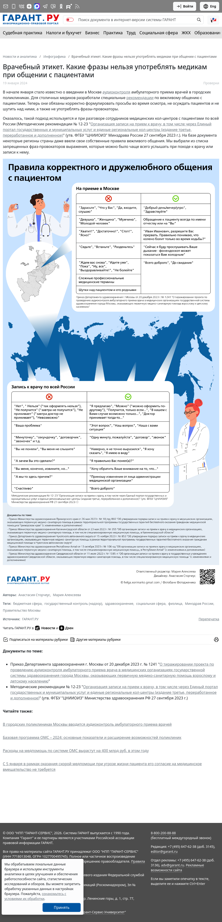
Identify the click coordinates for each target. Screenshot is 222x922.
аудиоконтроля (116, 92)
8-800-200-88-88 (163, 833)
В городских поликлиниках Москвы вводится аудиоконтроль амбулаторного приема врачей (87, 724)
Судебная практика (22, 32)
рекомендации (139, 97)
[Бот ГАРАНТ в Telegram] (53, 6)
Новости (45, 628)
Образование (208, 32)
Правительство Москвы (21, 610)
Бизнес (92, 32)
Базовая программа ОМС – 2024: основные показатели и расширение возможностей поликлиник (92, 737)
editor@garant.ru (164, 851)
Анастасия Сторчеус (34, 595)
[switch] (70, 20)
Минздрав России (199, 603)
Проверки (211, 83)
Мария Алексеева (67, 595)
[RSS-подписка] (77, 6)
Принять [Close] (62, 907)
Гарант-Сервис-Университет (102, 912)
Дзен (66, 628)
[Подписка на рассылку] (5, 6)
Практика (113, 32)
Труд (131, 32)
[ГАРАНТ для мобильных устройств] (13, 6)
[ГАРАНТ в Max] (37, 6)
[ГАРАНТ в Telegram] (45, 6)
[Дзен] (29, 6)
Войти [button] (184, 6)
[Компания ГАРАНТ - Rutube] (69, 6)
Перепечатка (208, 619)
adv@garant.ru (172, 865)
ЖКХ (186, 32)
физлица (175, 603)
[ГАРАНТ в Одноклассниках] (61, 6)
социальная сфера (151, 603)
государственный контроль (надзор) (73, 603)
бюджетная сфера (27, 603)
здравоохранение (119, 603)
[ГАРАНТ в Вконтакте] (21, 6)
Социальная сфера (158, 32)
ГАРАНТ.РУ (30, 619)
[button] (213, 19)
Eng (209, 6)
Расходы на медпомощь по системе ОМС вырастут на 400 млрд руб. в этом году (76, 750)
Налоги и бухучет (64, 32)
